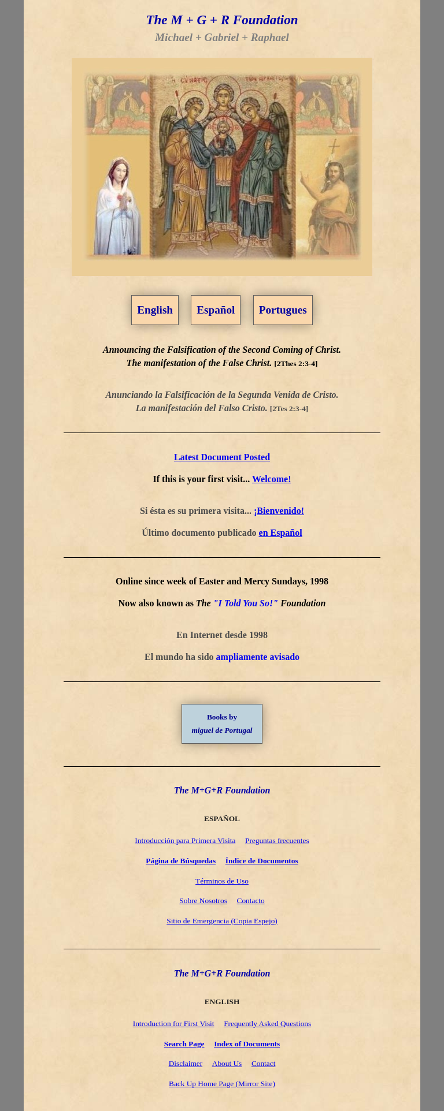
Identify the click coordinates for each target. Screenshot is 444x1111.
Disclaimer (185, 1063)
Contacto (251, 900)
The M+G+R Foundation (222, 790)
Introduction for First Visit (173, 1023)
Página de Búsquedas (181, 860)
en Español (280, 533)
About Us (227, 1063)
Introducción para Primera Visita (185, 840)
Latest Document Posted (222, 457)
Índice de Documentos (261, 860)
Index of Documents (247, 1043)
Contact (263, 1063)
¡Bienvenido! (279, 511)
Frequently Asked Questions (267, 1023)
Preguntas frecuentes (277, 840)
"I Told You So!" (245, 603)
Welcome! (271, 479)
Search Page (184, 1043)
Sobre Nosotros (203, 900)
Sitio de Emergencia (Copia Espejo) (221, 920)
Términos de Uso (222, 881)
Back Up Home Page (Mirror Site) (222, 1083)
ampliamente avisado (257, 657)
